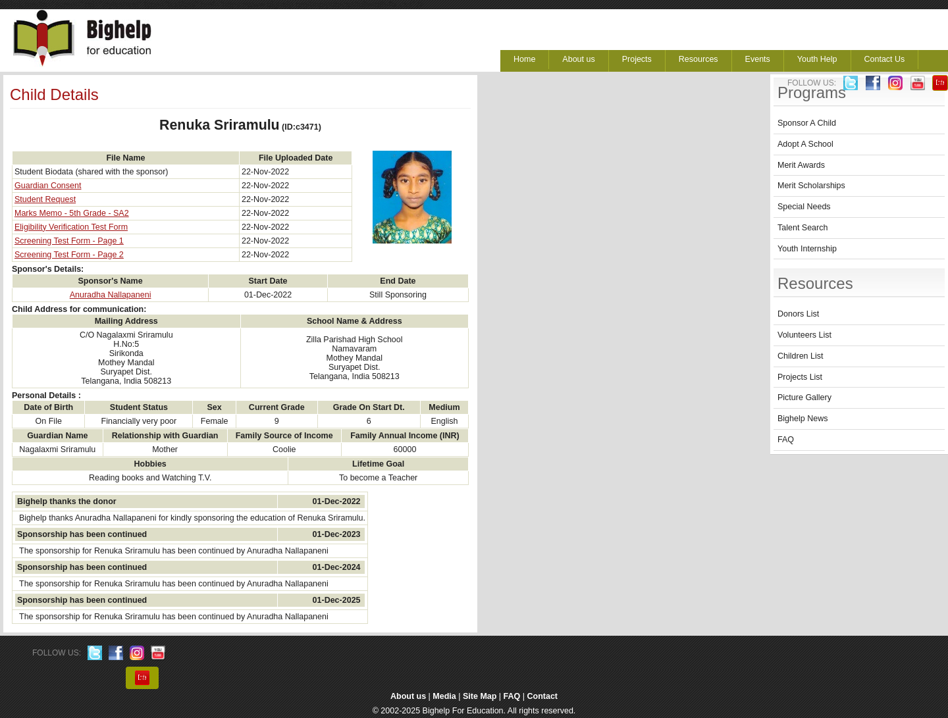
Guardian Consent (47, 185)
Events (757, 59)
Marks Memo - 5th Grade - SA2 (71, 213)
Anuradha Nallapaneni (110, 294)
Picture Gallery (804, 397)
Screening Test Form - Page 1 (69, 240)
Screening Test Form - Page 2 (69, 254)
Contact (542, 696)
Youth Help (817, 59)
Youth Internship (807, 248)
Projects (637, 59)
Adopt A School (805, 144)
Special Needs (804, 206)
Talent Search (802, 227)
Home (524, 59)
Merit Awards (801, 165)
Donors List (798, 314)
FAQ (785, 439)
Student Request (45, 199)
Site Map (479, 696)
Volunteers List (804, 335)
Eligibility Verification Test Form (71, 227)
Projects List (799, 377)
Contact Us (884, 59)
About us (578, 59)
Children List (800, 356)
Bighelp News (802, 418)
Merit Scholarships (811, 185)
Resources (698, 59)
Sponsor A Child (806, 123)
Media (444, 696)
